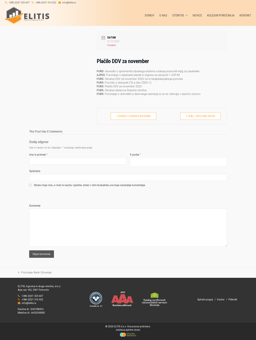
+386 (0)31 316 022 (45, 2)
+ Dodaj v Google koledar (133, 116)
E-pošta (135, 154)
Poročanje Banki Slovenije (35, 272)
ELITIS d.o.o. (120, 326)
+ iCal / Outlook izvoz (200, 116)
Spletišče (34, 171)
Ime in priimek (38, 154)
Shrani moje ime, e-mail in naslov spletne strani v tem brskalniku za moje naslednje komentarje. (90, 185)
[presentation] (55, 197)
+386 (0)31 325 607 (19, 2)
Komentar (35, 205)
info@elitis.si (69, 2)
